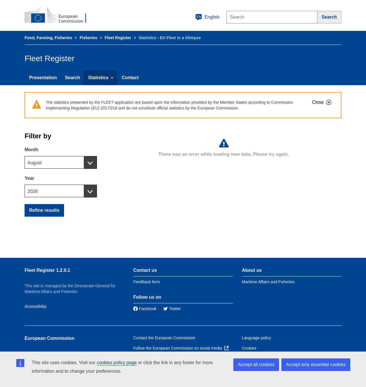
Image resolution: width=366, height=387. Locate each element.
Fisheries (88, 37)
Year (29, 178)
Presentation (43, 77)
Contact (130, 77)
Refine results (44, 210)
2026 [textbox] (32, 191)
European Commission (49, 338)
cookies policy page (117, 362)
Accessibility (35, 306)
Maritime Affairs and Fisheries (268, 282)
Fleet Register (118, 37)
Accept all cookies (256, 364)
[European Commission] (59, 15)
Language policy (256, 338)
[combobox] (61, 162)
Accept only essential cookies (316, 364)
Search (72, 77)
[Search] (329, 17)
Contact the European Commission (164, 338)
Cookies (249, 348)
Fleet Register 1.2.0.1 (47, 270)
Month (31, 149)
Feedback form (146, 282)
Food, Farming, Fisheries (48, 37)
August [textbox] (34, 162)
